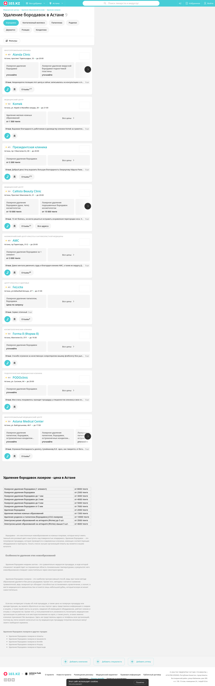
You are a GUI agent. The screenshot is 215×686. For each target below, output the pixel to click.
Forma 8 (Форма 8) (26, 333)
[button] (35, 3)
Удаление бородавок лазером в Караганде (27, 647)
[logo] (11, 3)
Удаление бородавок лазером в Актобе (26, 641)
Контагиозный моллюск (34, 22)
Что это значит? (75, 684)
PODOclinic (20, 377)
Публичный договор (152, 674)
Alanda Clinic (21, 54)
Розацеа (25, 29)
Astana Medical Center (28, 421)
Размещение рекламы (83, 674)
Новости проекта (63, 674)
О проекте (49, 674)
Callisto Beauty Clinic (27, 191)
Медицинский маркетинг (107, 674)
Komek (17, 103)
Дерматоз (10, 29)
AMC (16, 240)
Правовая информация (130, 674)
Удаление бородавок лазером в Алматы (26, 636)
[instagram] (5, 679)
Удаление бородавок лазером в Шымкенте (27, 639)
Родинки (73, 22)
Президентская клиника (30, 147)
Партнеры (84, 678)
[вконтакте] (13, 679)
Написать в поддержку (116, 678)
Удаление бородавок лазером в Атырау (26, 644)
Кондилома (41, 29)
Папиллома (56, 22)
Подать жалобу (97, 678)
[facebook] (9, 679)
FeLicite (18, 287)
